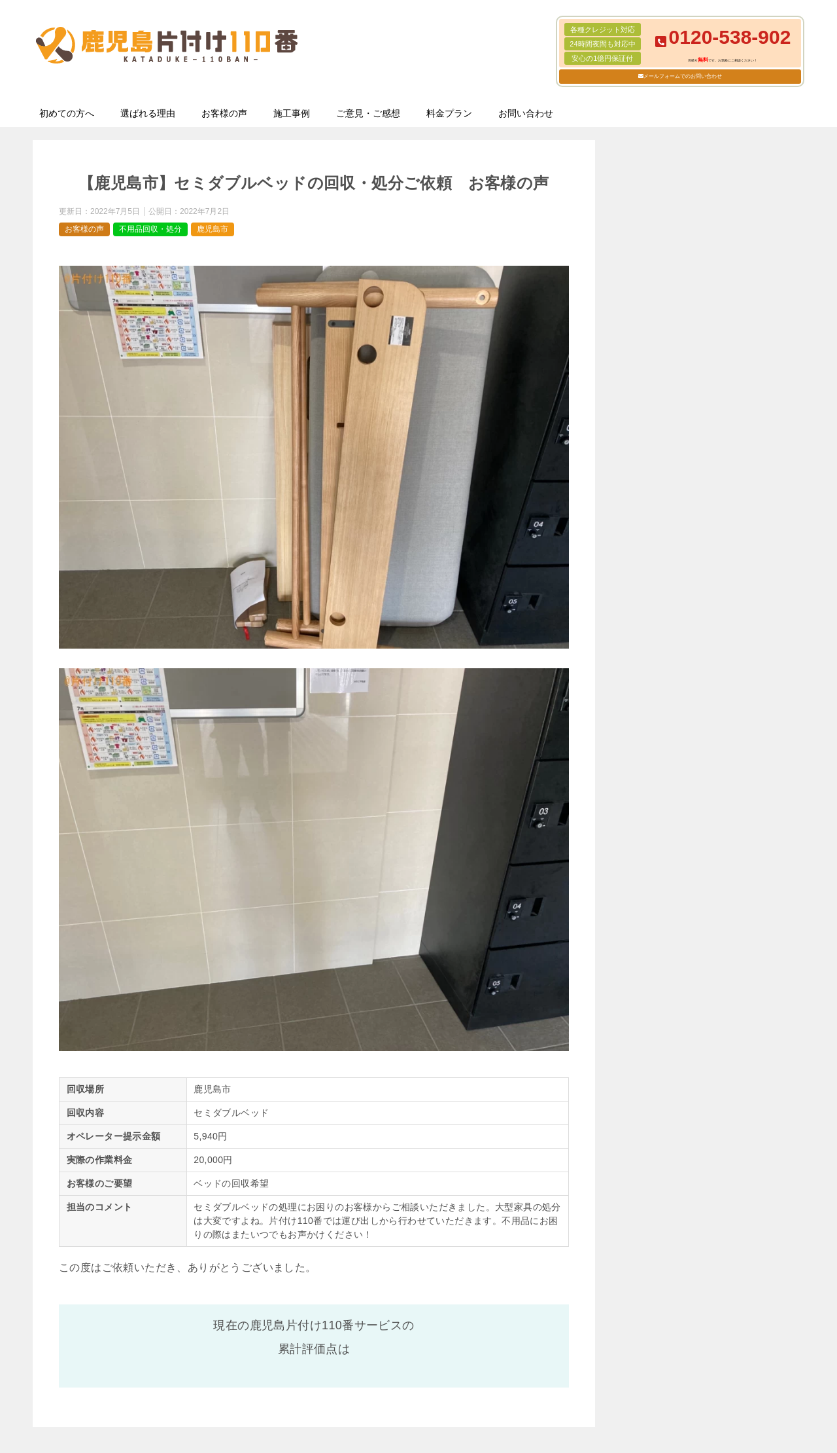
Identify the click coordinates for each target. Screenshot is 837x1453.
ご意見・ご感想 (368, 113)
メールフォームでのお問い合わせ (682, 76)
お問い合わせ (525, 113)
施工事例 (291, 113)
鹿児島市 (212, 229)
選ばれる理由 (147, 113)
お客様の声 (224, 113)
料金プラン (449, 113)
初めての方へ (66, 113)
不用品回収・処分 (150, 229)
